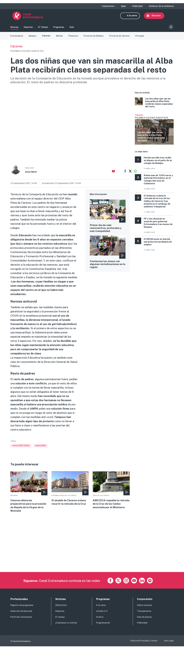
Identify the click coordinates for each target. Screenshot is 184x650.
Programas (58, 28)
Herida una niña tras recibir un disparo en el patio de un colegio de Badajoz (158, 163)
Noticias (14, 28)
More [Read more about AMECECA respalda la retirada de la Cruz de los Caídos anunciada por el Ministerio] (111, 495)
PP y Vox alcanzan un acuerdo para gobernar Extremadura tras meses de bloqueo (158, 225)
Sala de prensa (144, 620)
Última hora (61, 609)
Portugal (141, 38)
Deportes (28, 28)
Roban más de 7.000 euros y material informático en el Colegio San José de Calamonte (158, 181)
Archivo (99, 620)
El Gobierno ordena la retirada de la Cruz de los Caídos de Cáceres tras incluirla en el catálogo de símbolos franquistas (157, 203)
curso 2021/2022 (20, 448)
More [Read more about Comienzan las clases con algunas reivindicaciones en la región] (108, 255)
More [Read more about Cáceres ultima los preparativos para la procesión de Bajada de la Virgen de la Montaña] (28, 495)
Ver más (154, 131)
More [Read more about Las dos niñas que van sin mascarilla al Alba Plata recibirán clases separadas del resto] (154, 105)
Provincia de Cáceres (121, 38)
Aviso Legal (169, 644)
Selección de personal (21, 614)
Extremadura (16, 38)
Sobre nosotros (144, 609)
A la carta (134, 16)
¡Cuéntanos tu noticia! (66, 626)
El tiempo (60, 620)
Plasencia (74, 38)
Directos (158, 16)
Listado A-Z (102, 614)
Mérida (60, 38)
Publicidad (137, 6)
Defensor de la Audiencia (161, 6)
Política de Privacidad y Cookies (143, 644)
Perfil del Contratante (21, 620)
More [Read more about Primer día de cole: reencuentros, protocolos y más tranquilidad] (108, 218)
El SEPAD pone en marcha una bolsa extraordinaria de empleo (158, 244)
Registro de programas (21, 609)
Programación (103, 626)
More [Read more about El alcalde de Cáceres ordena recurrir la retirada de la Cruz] (70, 491)
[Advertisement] (89, 557)
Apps (123, 6)
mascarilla (40, 448)
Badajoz (33, 38)
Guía (71, 28)
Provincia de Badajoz (95, 38)
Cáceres (47, 38)
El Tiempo (43, 28)
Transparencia (144, 614)
